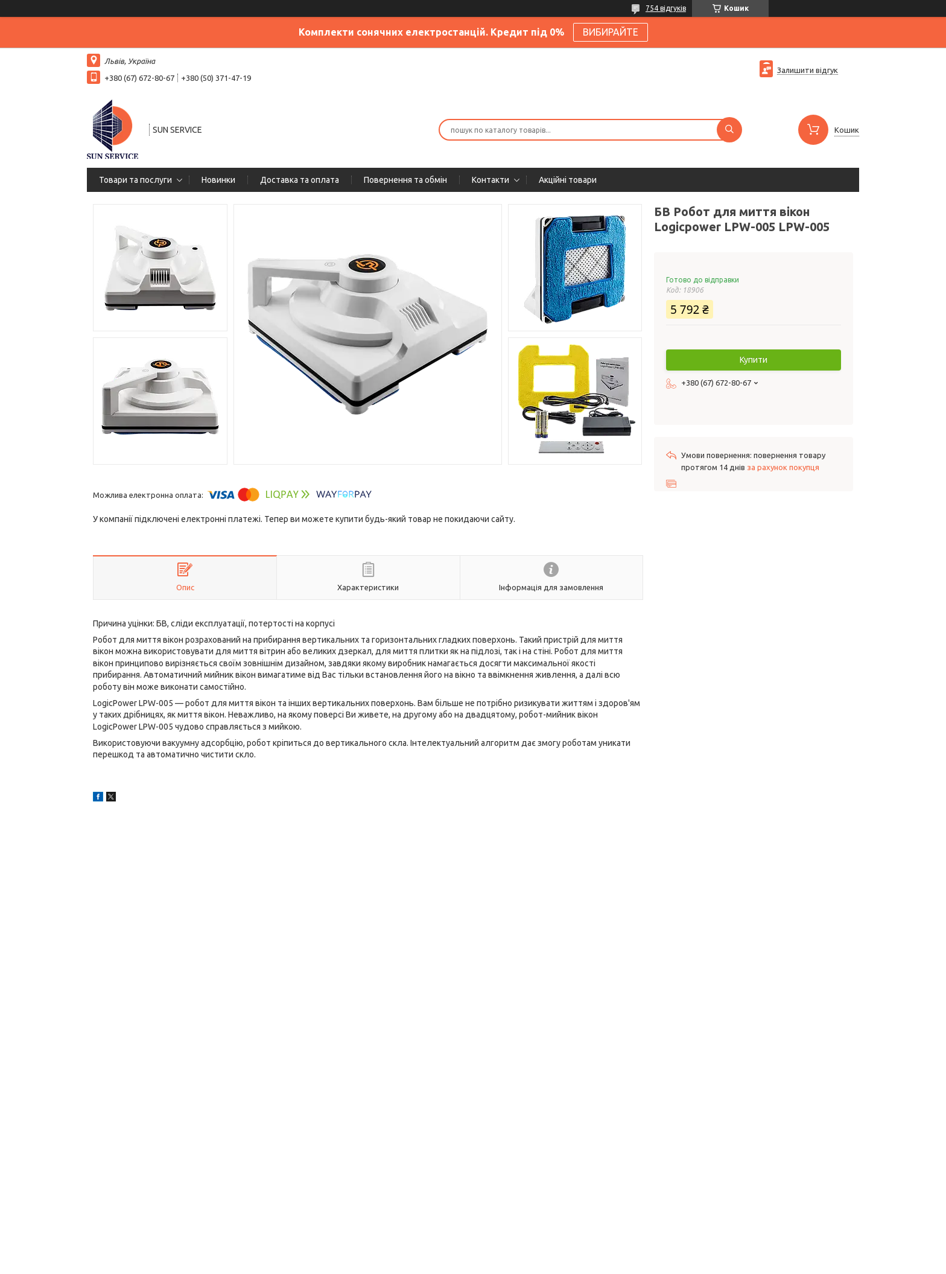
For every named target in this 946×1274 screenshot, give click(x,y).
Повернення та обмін (405, 180)
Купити (753, 360)
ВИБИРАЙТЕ (610, 32)
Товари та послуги (135, 180)
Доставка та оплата (299, 180)
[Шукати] (729, 129)
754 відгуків (666, 8)
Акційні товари (568, 180)
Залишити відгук (807, 70)
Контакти (490, 180)
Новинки (218, 180)
